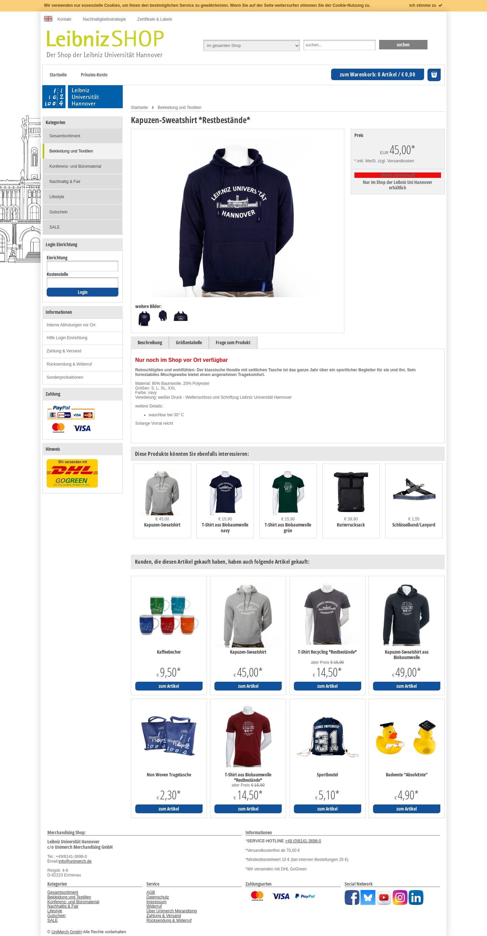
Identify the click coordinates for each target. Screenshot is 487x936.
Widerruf (154, 906)
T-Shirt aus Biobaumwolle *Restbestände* (248, 777)
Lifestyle (56, 196)
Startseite (58, 74)
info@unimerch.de (75, 861)
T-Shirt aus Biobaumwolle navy (225, 527)
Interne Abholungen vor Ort (71, 325)
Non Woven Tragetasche (169, 774)
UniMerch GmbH (66, 932)
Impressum (156, 901)
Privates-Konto (94, 74)
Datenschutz (157, 897)
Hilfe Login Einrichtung (67, 337)
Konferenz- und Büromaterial (75, 166)
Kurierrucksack (351, 524)
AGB (150, 892)
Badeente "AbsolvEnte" (406, 774)
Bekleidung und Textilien (179, 107)
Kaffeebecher (169, 652)
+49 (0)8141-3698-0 (303, 841)
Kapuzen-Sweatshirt (162, 524)
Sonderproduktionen (65, 377)
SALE (54, 227)
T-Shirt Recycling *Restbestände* (327, 652)
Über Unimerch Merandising (171, 911)
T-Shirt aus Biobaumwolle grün (288, 527)
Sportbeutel (327, 774)
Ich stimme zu (426, 5)
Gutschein (58, 212)
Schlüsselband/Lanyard (413, 524)
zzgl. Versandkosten (396, 161)
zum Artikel (169, 686)
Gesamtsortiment (64, 136)
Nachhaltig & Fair (64, 181)
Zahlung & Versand (64, 351)
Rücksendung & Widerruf (69, 364)
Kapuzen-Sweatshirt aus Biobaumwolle (406, 654)
